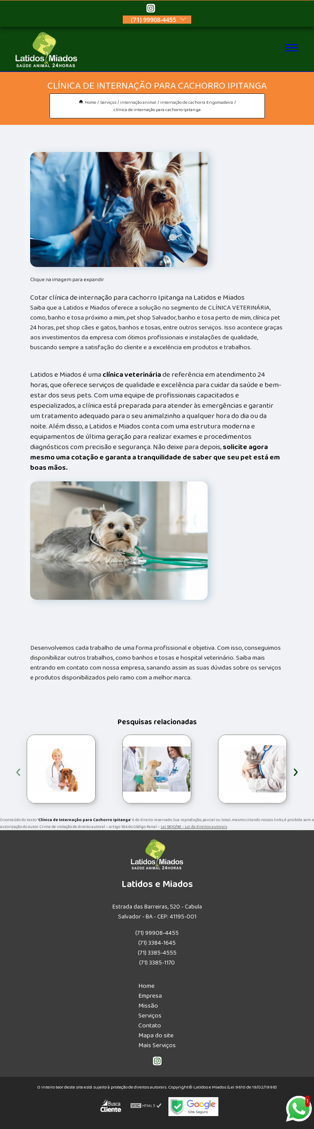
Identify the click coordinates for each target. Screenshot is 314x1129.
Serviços (150, 1015)
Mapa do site (156, 1035)
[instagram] (150, 9)
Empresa (150, 996)
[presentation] (18, 771)
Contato (149, 1025)
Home (146, 986)
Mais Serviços (157, 1045)
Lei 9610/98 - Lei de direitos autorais (194, 826)
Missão (148, 1006)
